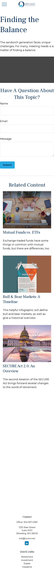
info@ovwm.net (27, 538)
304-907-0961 (31, 522)
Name (4, 103)
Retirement (27, 557)
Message (6, 138)
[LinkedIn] (27, 543)
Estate (27, 563)
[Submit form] (7, 165)
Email (3, 121)
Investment (27, 560)
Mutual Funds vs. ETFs (21, 232)
